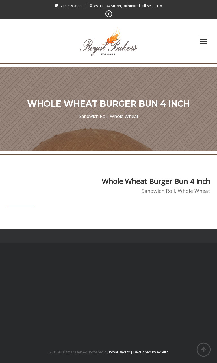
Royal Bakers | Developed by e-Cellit (138, 352)
